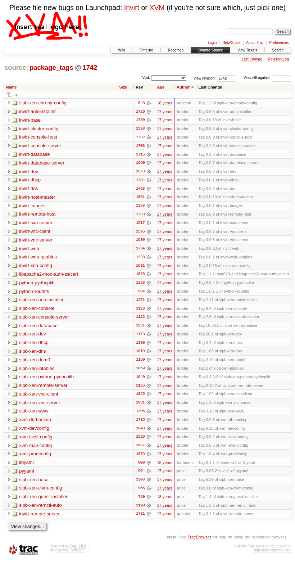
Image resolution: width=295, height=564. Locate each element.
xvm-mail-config (35, 448)
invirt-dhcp (30, 180)
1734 (140, 250)
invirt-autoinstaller (37, 111)
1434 (140, 181)
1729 (140, 111)
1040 (140, 379)
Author (183, 87)
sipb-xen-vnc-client (38, 396)
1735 (140, 422)
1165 (140, 388)
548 (141, 103)
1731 (140, 517)
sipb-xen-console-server (44, 318)
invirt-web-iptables (38, 258)
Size (123, 87)
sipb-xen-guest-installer (43, 500)
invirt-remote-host (37, 215)
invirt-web (29, 249)
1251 (140, 327)
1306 (140, 414)
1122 (140, 319)
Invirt (131, 8)
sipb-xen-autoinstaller (41, 301)
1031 (140, 405)
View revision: (205, 78)
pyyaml (26, 474)
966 (141, 492)
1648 (140, 431)
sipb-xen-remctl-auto (40, 508)
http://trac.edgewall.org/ (272, 554)
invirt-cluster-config (38, 128)
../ (16, 94)
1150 (140, 362)
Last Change (252, 59)
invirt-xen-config (35, 267)
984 (141, 293)
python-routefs (34, 292)
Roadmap (175, 50)
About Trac (254, 43)
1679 (140, 457)
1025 (140, 397)
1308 (140, 483)
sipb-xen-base (34, 483)
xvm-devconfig (34, 431)
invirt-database (34, 154)
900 (141, 466)
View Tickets (247, 50)
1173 (140, 336)
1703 (140, 146)
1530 (140, 241)
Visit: (146, 78)
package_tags (51, 67)
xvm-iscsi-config (35, 439)
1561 (140, 198)
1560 (140, 163)
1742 (89, 67)
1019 (140, 353)
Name (11, 87)
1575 (140, 276)
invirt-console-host (38, 137)
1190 (140, 509)
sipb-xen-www (34, 413)
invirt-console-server (40, 146)
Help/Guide (231, 43)
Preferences (279, 43)
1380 (140, 345)
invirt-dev (28, 172)
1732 (140, 137)
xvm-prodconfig (35, 457)
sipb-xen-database (38, 327)
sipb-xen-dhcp (34, 344)
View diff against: (267, 78)
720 (141, 500)
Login (212, 43)
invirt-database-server (41, 163)
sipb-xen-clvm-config (40, 491)
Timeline (146, 50)
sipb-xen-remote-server (43, 388)
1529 (140, 440)
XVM (156, 8)
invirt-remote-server (39, 517)
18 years (164, 103)
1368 (140, 206)
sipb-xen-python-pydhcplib (46, 379)
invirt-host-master (37, 197)
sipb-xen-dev (32, 336)
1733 (140, 215)
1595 (140, 232)
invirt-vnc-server (35, 241)
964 (141, 474)
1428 (140, 258)
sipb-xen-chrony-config (43, 102)
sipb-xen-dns (32, 353)
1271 (140, 301)
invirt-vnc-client (34, 232)
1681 (140, 267)
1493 (140, 189)
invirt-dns (28, 189)
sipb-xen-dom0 (34, 362)
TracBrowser (199, 540)
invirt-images (32, 206)
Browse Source (210, 50)
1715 (140, 155)
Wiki (121, 50)
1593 (140, 129)
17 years (164, 111)
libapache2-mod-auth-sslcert (48, 275)
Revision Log (278, 59)
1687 (140, 448)
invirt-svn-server (35, 223)
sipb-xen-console (36, 310)
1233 (140, 284)
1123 (140, 310)
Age (160, 87)
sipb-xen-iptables (36, 370)
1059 (140, 371)
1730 (140, 120)
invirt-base (30, 120)
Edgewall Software (70, 554)
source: (16, 67)
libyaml (26, 465)
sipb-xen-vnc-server (39, 405)
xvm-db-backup (35, 422)
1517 (140, 224)
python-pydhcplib (36, 284)
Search (277, 50)
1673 (140, 172)
